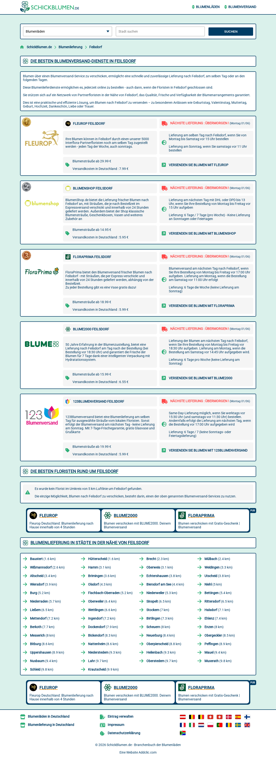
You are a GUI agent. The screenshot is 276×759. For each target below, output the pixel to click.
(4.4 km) (165, 584)
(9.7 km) (98, 661)
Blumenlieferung (70, 47)
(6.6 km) (102, 610)
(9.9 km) (103, 669)
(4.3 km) (100, 584)
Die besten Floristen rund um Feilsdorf (74, 471)
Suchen (231, 31)
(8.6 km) (42, 644)
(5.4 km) (218, 593)
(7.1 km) (217, 610)
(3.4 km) (43, 576)
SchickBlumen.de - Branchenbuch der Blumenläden (144, 745)
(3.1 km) (99, 567)
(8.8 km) (163, 644)
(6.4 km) (102, 601)
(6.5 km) (158, 601)
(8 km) (158, 627)
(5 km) (213, 584)
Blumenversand (242, 7)
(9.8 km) (218, 661)
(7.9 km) (103, 627)
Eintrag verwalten (120, 716)
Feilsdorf (95, 47)
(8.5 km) (219, 635)
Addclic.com (148, 752)
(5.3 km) (161, 593)
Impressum (116, 725)
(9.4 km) (215, 652)
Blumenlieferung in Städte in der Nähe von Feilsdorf (89, 542)
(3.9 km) (43, 584)
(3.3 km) (218, 567)
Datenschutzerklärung (124, 733)
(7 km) (157, 610)
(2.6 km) (47, 567)
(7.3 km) (159, 618)
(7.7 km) (42, 627)
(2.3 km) (157, 559)
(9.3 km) (104, 652)
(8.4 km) (160, 635)
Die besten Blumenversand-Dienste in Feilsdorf (83, 61)
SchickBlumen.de (39, 47)
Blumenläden (208, 7)
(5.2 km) (40, 593)
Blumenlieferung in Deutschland (51, 725)
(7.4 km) (215, 618)
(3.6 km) (102, 576)
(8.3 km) (102, 635)
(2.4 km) (217, 559)
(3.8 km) (163, 576)
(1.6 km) (43, 559)
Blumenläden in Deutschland (48, 716)
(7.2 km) (44, 618)
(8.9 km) (217, 644)
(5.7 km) (45, 601)
